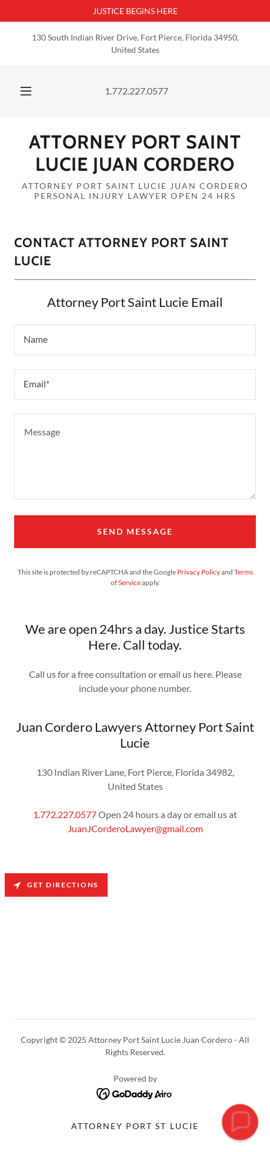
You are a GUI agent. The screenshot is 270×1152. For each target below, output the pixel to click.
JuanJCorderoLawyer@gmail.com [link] (135, 828)
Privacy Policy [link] (198, 571)
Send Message (135, 531)
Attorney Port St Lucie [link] (134, 1126)
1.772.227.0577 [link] (136, 90)
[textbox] (135, 340)
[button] (26, 91)
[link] (135, 153)
